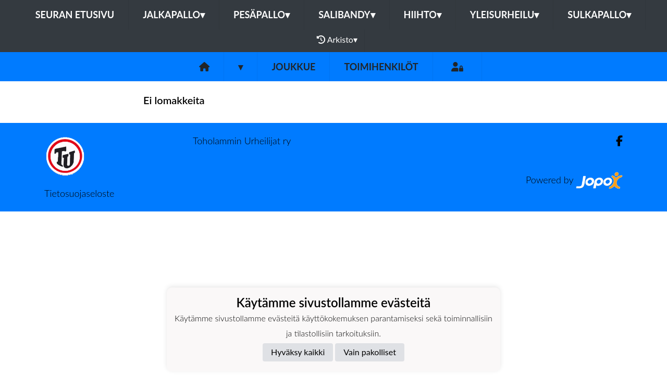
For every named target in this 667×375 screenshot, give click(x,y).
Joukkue (293, 66)
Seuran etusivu (75, 14)
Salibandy (346, 14)
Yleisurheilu (504, 14)
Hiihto (422, 14)
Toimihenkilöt (381, 66)
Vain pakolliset (369, 352)
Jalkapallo (174, 14)
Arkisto (337, 39)
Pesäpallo (261, 14)
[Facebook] (615, 140)
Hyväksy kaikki (298, 352)
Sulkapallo (599, 14)
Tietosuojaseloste (79, 193)
